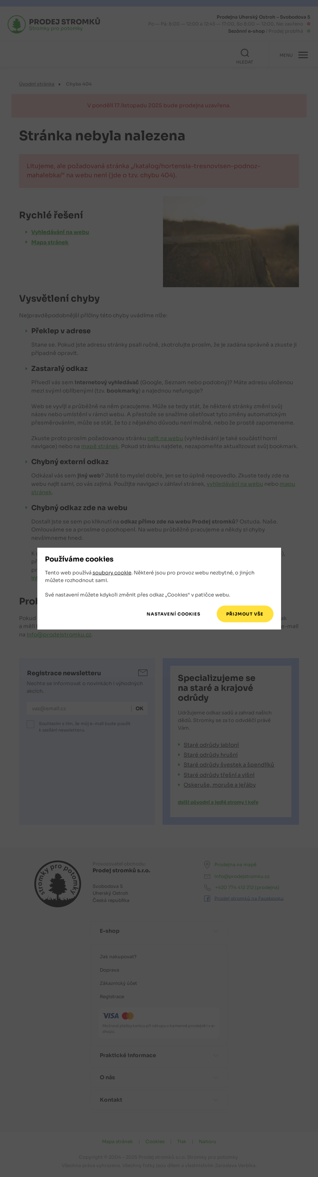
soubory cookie (112, 572)
